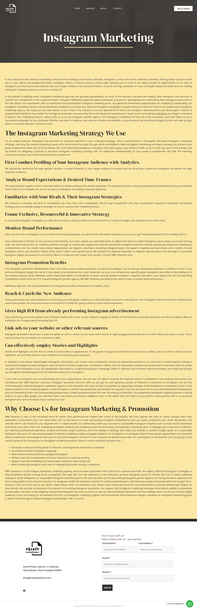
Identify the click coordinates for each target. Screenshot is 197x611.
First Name (109, 543)
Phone (106, 572)
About (104, 8)
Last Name (146, 543)
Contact (117, 8)
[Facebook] (24, 590)
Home (77, 8)
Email (106, 558)
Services (90, 8)
